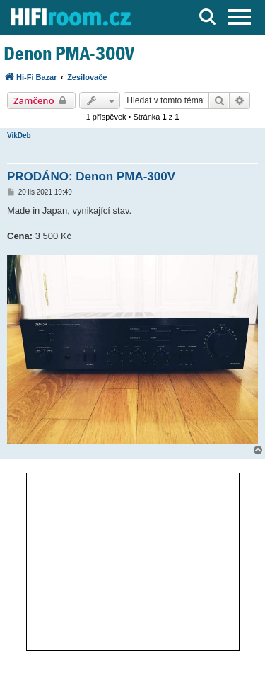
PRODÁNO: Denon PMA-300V (91, 176)
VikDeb (19, 135)
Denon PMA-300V (69, 53)
